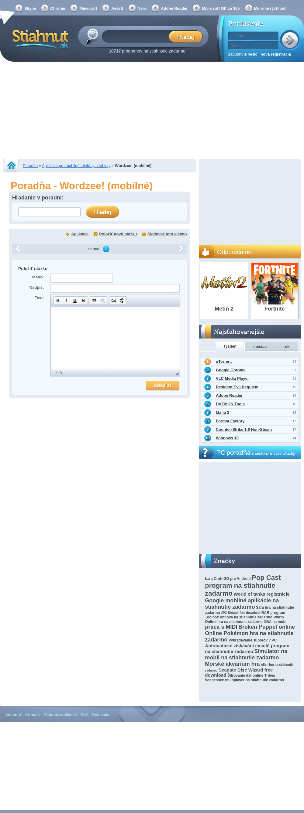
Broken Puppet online (266, 627)
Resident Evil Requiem (237, 387)
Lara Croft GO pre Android (227, 579)
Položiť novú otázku (118, 234)
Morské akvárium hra (232, 664)
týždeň (230, 346)
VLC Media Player (232, 378)
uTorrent (224, 361)
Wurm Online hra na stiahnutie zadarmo (244, 619)
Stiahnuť (13, 715)
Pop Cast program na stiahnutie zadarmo (243, 585)
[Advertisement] (152, 110)
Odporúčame (234, 252)
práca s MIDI (221, 627)
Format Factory (230, 421)
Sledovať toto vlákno (167, 234)
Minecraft (88, 8)
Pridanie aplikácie (60, 715)
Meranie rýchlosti (270, 8)
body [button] (58, 372)
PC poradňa (256, 452)
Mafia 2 (222, 412)
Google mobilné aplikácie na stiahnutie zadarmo (242, 603)
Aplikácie (79, 234)
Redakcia (100, 715)
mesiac (260, 346)
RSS (84, 715)
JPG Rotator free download (240, 612)
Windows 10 (227, 438)
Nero (142, 8)
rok (286, 346)
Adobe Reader (174, 8)
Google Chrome (231, 370)
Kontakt (32, 715)
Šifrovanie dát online (245, 675)
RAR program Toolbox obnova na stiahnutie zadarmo (245, 615)
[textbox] (137, 36)
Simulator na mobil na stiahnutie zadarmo (246, 654)
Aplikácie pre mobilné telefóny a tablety (76, 165)
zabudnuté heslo (242, 54)
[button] (58, 300)
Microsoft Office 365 (221, 8)
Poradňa (30, 165)
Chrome (57, 8)
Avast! (117, 8)
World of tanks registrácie (261, 594)
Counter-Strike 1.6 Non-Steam (244, 429)
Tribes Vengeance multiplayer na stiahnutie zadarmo (244, 677)
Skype (30, 8)
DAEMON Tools (230, 404)
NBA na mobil (275, 622)
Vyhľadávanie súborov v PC (253, 640)
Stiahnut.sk (39, 38)
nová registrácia (276, 54)
